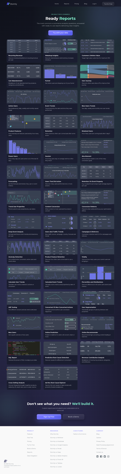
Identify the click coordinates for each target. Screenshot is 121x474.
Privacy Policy (100, 441)
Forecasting (12, 181)
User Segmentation (89, 307)
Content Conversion (52, 206)
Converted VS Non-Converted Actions (59, 307)
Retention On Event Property (92, 181)
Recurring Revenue (15, 55)
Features (29, 434)
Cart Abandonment (15, 81)
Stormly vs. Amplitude (57, 441)
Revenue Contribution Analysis (93, 357)
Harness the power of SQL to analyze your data (22, 360)
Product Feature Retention (55, 257)
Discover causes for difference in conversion (58, 360)
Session (48, 156)
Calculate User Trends (16, 282)
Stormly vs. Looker (56, 467)
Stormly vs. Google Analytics (59, 445)
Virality (84, 257)
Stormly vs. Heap (55, 452)
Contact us (99, 452)
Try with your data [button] (60, 33)
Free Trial (30, 437)
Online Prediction (51, 332)
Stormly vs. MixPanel (56, 437)
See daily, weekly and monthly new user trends (95, 108)
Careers (98, 437)
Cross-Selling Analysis (16, 383)
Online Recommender (90, 332)
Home (57, 4)
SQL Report (12, 357)
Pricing (76, 4)
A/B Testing (12, 307)
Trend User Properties (16, 206)
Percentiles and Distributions (92, 282)
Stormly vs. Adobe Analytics (58, 456)
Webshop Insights (51, 55)
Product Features (14, 131)
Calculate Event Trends (53, 282)
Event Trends (50, 106)
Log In (94, 4)
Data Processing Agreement (105, 445)
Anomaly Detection (15, 257)
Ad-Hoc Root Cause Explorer (55, 383)
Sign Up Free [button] (49, 417)
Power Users (13, 156)
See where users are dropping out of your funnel (59, 83)
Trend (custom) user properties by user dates (21, 209)
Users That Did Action (53, 181)
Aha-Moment (86, 156)
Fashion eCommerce (79, 434)
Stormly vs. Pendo (56, 448)
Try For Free (108, 4)
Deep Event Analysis (15, 232)
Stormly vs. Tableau (56, 463)
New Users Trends (88, 106)
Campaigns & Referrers (90, 232)
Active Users (13, 106)
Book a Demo (31, 448)
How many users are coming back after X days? (96, 133)
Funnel (47, 81)
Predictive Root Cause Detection (57, 357)
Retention (48, 131)
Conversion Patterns (89, 206)
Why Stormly (54, 434)
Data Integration (32, 456)
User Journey (86, 81)
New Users (12, 332)
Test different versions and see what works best (22, 309)
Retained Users (87, 131)
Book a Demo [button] (73, 417)
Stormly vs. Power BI (56, 459)
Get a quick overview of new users (18, 335)
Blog (85, 4)
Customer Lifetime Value (91, 55)
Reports (66, 4)
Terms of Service (101, 448)
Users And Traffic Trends (54, 232)
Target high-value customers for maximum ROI (96, 58)
